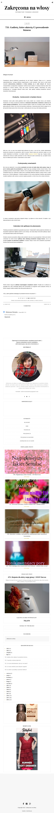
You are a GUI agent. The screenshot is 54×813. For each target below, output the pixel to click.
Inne (28, 300)
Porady (36, 300)
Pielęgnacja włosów (27, 437)
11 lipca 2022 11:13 (22, 312)
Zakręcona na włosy (27, 7)
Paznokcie (27, 429)
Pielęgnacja (27, 433)
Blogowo (27, 422)
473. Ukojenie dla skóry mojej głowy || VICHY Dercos (27, 577)
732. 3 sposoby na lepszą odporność (13, 660)
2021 (7, 685)
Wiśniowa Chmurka (12, 312)
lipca (7, 654)
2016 (7, 695)
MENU (27, 17)
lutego (8, 681)
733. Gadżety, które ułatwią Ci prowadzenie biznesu (16, 657)
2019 (7, 689)
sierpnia (8, 652)
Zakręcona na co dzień (27, 440)
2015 (7, 697)
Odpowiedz (7, 317)
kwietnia (8, 677)
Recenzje (41, 300)
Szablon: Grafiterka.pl (27, 811)
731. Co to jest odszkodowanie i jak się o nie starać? (16, 663)
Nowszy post (6, 304)
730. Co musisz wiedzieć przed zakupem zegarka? (16, 666)
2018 (7, 691)
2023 (7, 648)
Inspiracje (32, 300)
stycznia (8, 683)
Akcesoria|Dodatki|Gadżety (21, 300)
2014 (7, 699)
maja (7, 675)
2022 (7, 650)
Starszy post (47, 304)
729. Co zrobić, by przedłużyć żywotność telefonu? (16, 669)
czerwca (8, 673)
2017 (7, 693)
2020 (7, 687)
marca (8, 679)
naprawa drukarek (33, 154)
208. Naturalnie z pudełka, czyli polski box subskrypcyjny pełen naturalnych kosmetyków (27, 536)
